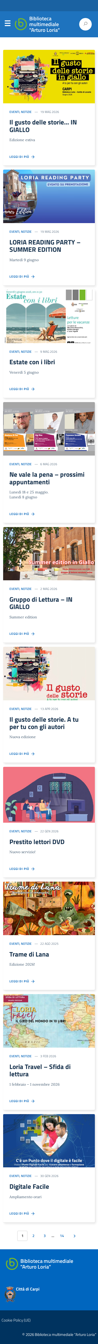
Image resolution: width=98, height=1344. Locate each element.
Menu (7, 24)
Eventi (14, 111)
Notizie (26, 111)
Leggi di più (22, 156)
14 (62, 1236)
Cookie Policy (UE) (16, 1320)
